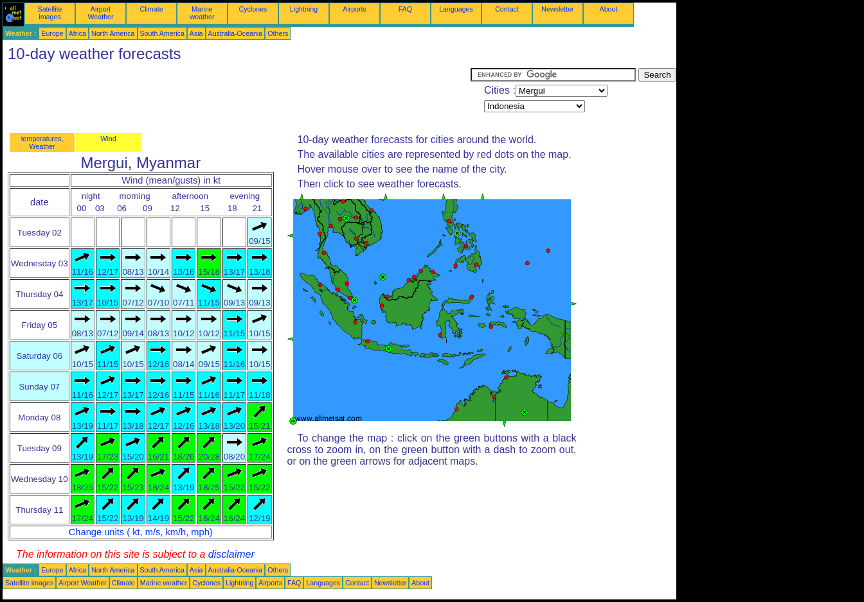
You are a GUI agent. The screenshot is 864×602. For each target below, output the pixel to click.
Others (277, 33)
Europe (52, 33)
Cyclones (253, 9)
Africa (77, 33)
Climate (151, 9)
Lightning (304, 9)
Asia (196, 33)
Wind (108, 138)
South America (162, 33)
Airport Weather (100, 13)
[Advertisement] (237, 97)
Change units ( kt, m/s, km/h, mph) (141, 532)
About (609, 9)
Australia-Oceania (235, 33)
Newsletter (557, 9)
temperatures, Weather (42, 142)
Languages (456, 9)
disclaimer (231, 554)
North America (113, 33)
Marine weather (202, 13)
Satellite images (50, 13)
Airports (354, 9)
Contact (507, 9)
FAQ (405, 9)
